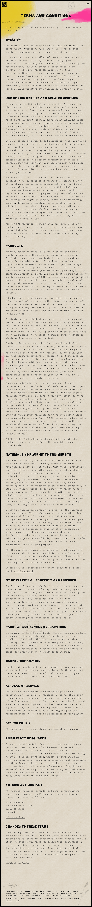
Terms (63, 899)
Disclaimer (74, 899)
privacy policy (34, 772)
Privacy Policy (51, 899)
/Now (17, 901)
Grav (49, 891)
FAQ (39, 899)
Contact (9, 901)
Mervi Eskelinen (28, 899)
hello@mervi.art (23, 571)
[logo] (4, 4)
